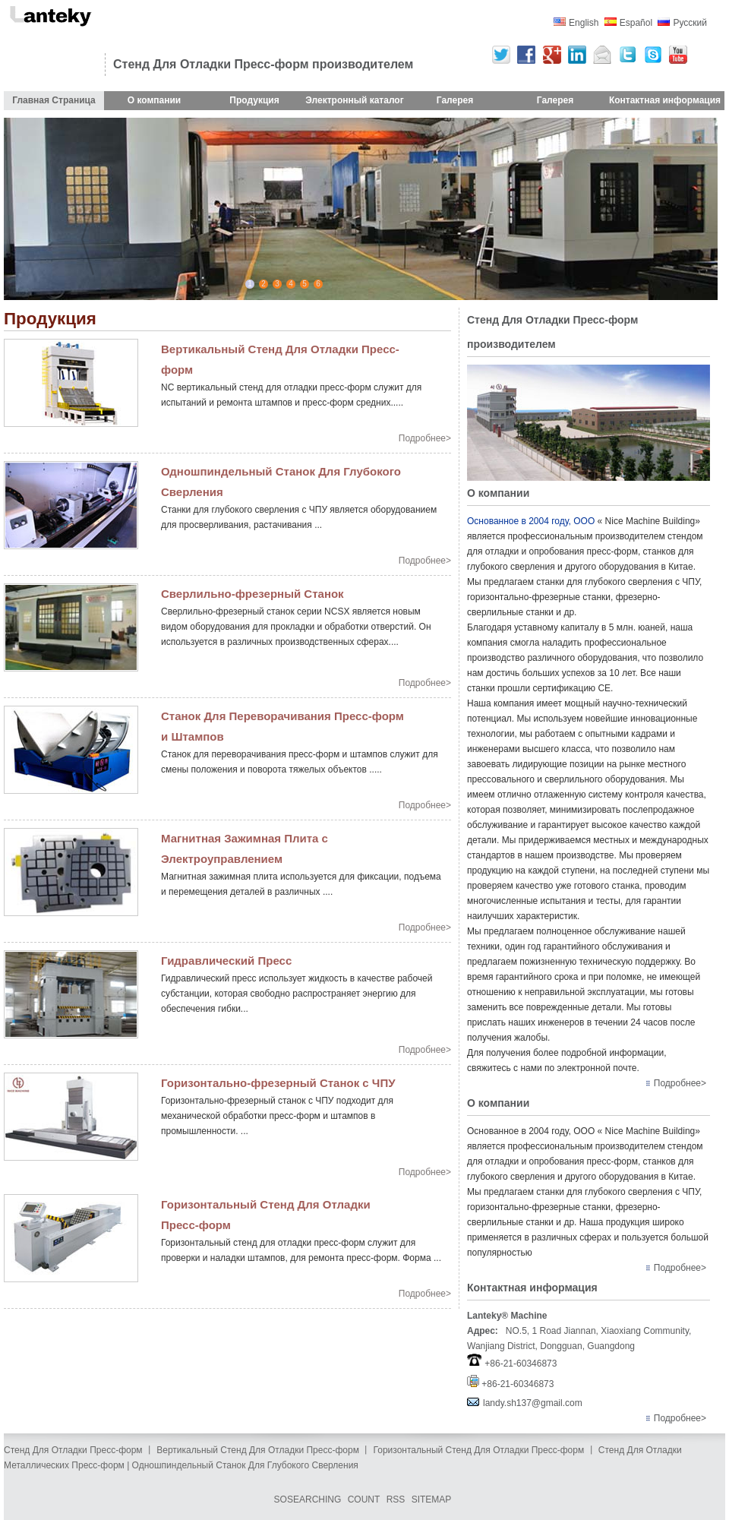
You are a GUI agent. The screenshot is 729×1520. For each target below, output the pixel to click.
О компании (154, 100)
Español (636, 22)
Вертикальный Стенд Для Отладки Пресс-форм (257, 1450)
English (583, 22)
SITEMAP (432, 1499)
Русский (690, 22)
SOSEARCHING (308, 1499)
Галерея (455, 100)
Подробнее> (425, 438)
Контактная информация (665, 100)
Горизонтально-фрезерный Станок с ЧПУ (278, 1082)
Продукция (254, 100)
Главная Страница (54, 100)
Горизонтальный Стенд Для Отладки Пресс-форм (479, 1450)
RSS (396, 1499)
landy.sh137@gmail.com (532, 1403)
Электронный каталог (354, 100)
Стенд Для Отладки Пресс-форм (73, 1450)
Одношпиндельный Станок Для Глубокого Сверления (245, 1465)
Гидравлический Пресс (226, 960)
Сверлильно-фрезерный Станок (252, 593)
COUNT (364, 1499)
